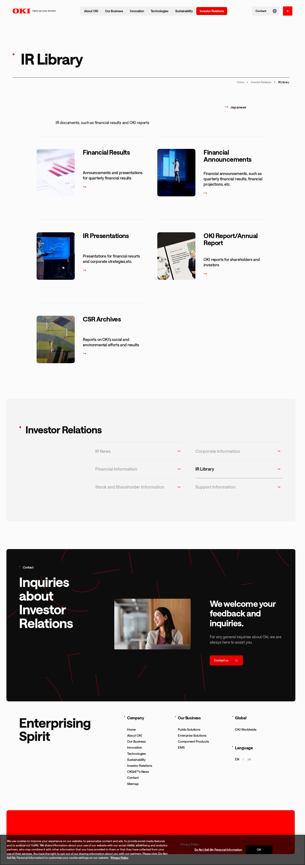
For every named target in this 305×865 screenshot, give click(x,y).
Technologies (159, 11)
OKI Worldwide (245, 729)
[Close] (298, 849)
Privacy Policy (119, 857)
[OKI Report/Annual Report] (210, 256)
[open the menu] (287, 11)
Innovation (137, 11)
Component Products (193, 741)
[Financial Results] (90, 172)
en (237, 759)
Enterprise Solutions (192, 735)
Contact (133, 777)
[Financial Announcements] (210, 172)
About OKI (91, 11)
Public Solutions (189, 729)
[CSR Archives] (90, 339)
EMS (181, 747)
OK (259, 849)
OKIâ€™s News (138, 771)
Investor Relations (212, 11)
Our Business (114, 11)
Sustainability (184, 11)
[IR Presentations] (90, 256)
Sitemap (133, 784)
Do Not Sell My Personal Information (218, 849)
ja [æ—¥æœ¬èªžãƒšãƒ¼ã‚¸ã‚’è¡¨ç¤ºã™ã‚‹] (249, 759)
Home (240, 82)
